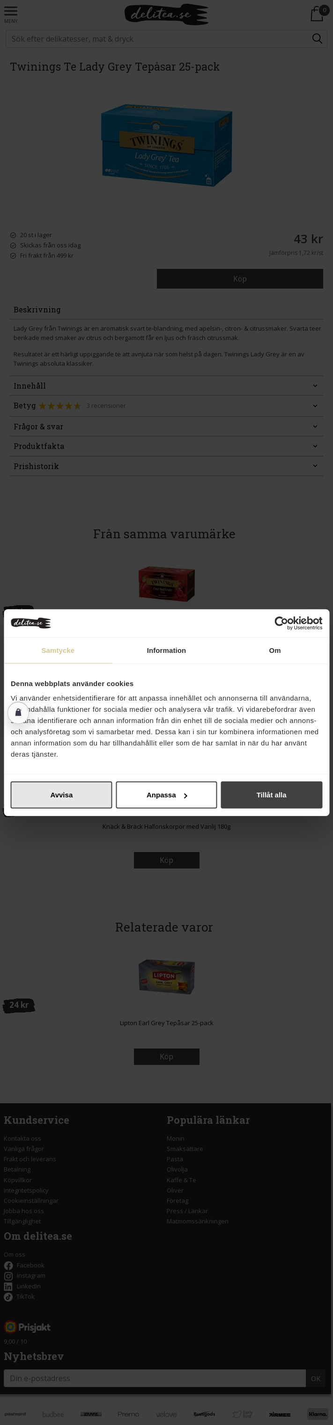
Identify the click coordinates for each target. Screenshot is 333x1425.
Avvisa (61, 795)
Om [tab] (275, 650)
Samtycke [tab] (57, 650)
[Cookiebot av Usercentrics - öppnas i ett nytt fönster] (281, 623)
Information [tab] (166, 650)
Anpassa (167, 795)
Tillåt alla (272, 795)
